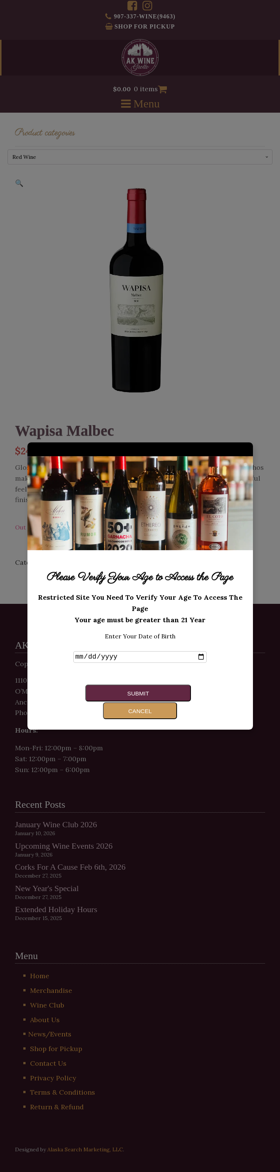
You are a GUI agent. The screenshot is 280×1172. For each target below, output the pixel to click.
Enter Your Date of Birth (140, 645)
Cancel (175, 701)
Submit (99, 701)
